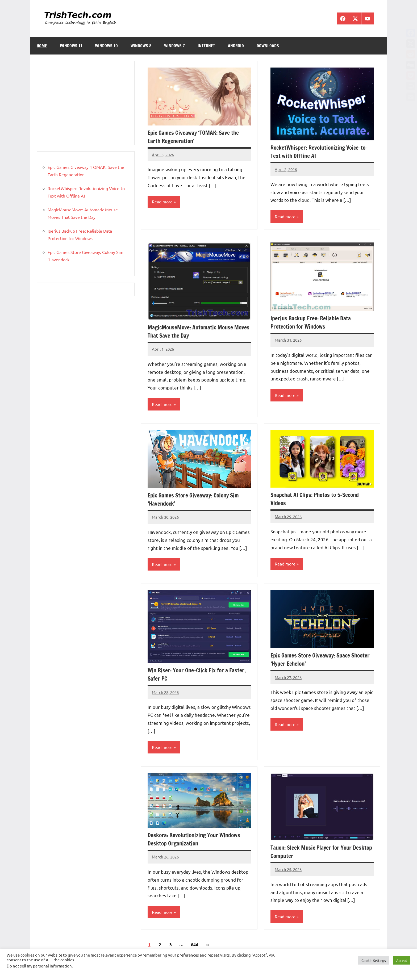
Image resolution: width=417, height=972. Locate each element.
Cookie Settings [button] (373, 960)
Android (236, 46)
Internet (206, 46)
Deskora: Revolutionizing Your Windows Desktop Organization (196, 839)
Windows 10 (106, 46)
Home (42, 46)
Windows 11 (71, 46)
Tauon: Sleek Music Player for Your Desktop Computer (312, 852)
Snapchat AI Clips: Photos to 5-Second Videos (316, 499)
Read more (162, 201)
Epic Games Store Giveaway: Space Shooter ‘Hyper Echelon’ (321, 660)
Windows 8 (141, 46)
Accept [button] (401, 960)
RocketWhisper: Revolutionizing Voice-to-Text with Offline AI (321, 151)
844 (194, 945)
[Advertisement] (85, 103)
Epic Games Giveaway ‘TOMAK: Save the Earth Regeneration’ (194, 136)
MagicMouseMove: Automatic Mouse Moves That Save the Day (192, 331)
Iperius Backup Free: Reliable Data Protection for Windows (311, 322)
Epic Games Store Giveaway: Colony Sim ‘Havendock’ (195, 499)
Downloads (268, 46)
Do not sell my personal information (39, 965)
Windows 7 (174, 46)
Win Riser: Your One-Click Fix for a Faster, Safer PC (198, 675)
